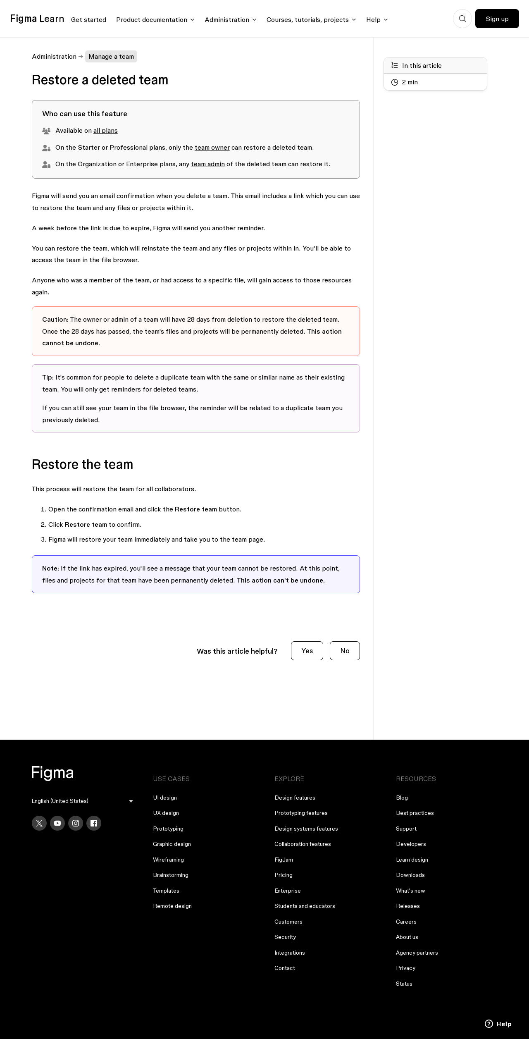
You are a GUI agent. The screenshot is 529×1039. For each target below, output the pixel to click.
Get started (88, 19)
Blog (402, 797)
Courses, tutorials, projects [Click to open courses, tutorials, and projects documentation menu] (308, 19)
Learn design (412, 859)
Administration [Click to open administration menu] (227, 19)
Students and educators (304, 906)
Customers (288, 921)
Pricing (283, 875)
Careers (406, 921)
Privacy (405, 968)
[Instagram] (75, 823)
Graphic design (172, 844)
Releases (408, 906)
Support (406, 828)
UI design (165, 797)
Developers (411, 844)
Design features (294, 797)
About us (407, 937)
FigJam (283, 859)
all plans (105, 130)
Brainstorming (170, 875)
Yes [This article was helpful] (307, 650)
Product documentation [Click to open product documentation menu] (151, 19)
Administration (54, 56)
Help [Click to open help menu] (373, 19)
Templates (166, 890)
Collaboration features (302, 844)
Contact (284, 968)
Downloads (410, 875)
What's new (410, 890)
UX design (166, 813)
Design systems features (306, 828)
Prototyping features (301, 813)
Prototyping (168, 828)
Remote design (172, 906)
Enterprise (287, 890)
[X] (39, 823)
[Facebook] (93, 823)
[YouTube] (57, 823)
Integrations (289, 952)
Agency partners (417, 952)
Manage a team (111, 56)
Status (404, 983)
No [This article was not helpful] (345, 650)
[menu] (82, 801)
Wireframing (168, 859)
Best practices (415, 813)
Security (285, 937)
